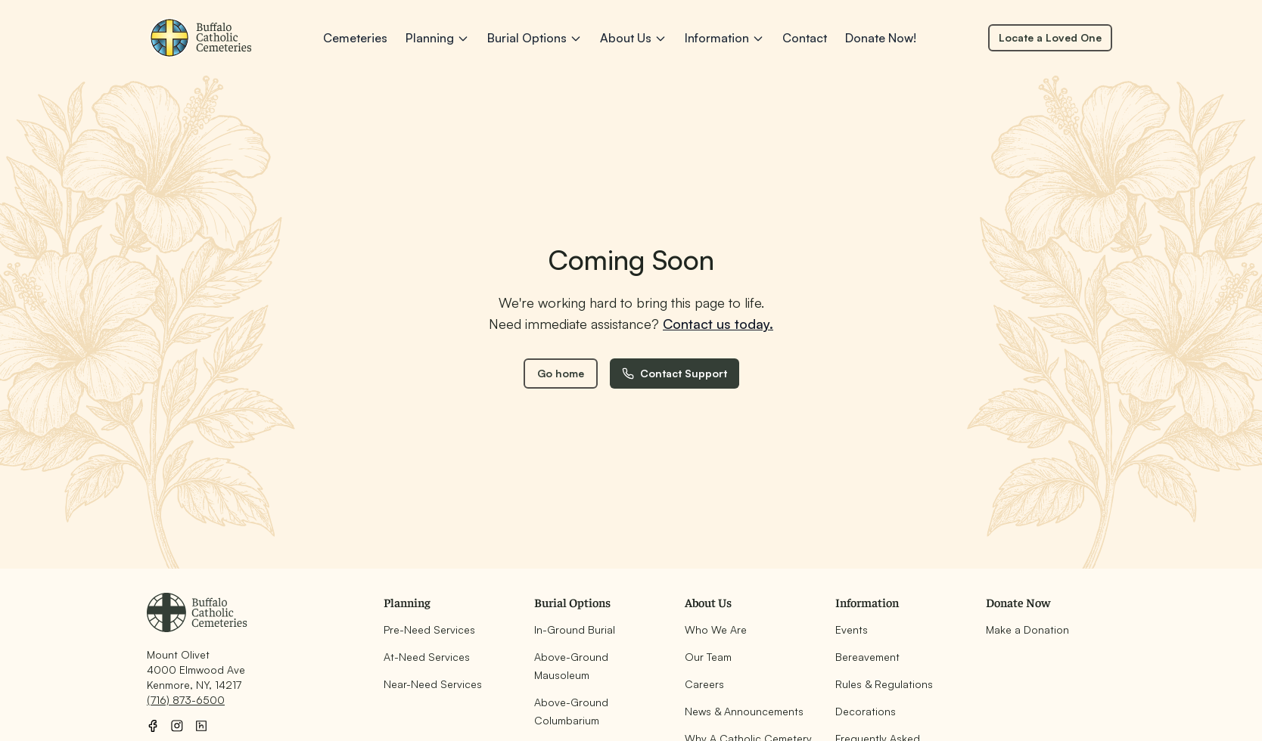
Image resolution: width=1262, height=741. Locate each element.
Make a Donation (1027, 629)
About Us (633, 37)
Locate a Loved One (1050, 37)
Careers (704, 683)
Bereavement (867, 656)
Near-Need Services (433, 683)
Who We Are (716, 629)
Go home (560, 373)
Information (724, 37)
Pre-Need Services (429, 629)
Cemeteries (355, 37)
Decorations (865, 711)
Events (851, 629)
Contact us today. (718, 323)
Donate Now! (880, 37)
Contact (804, 37)
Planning (437, 37)
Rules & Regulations (884, 683)
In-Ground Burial (574, 629)
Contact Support (674, 373)
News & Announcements (744, 711)
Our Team (708, 656)
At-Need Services (427, 656)
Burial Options (534, 37)
